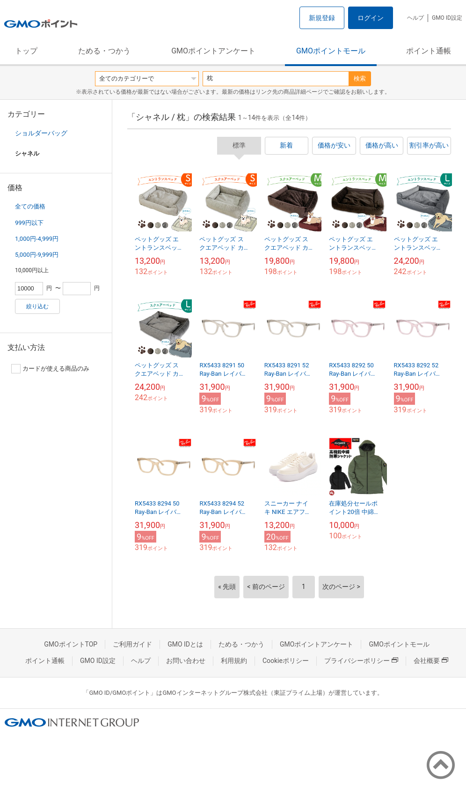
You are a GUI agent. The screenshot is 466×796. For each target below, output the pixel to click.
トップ (26, 50)
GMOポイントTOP (70, 644)
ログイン (370, 18)
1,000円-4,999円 (36, 238)
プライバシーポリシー (361, 660)
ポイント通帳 (428, 50)
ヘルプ (415, 18)
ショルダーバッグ (41, 133)
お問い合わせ (185, 660)
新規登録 (322, 18)
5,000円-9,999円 (36, 254)
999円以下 (29, 222)
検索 (360, 78)
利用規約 (234, 660)
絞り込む (37, 306)
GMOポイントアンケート (213, 50)
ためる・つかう (104, 50)
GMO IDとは (185, 644)
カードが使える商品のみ (50, 368)
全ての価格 (30, 206)
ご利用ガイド (132, 644)
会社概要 (431, 660)
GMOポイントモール (330, 50)
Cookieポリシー (285, 660)
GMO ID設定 (447, 18)
